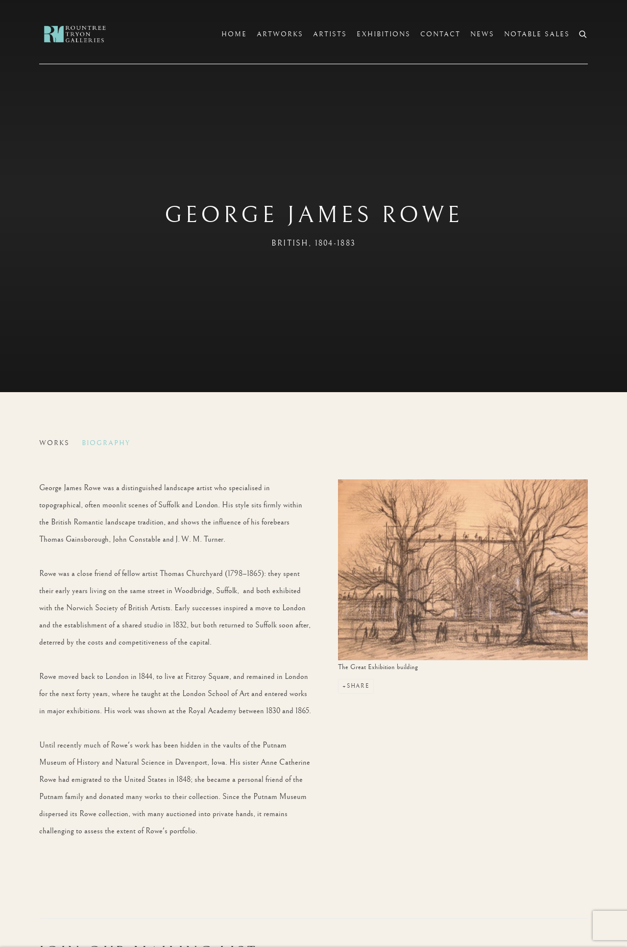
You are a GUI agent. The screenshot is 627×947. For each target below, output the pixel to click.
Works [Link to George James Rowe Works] (54, 443)
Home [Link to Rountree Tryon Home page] (234, 34)
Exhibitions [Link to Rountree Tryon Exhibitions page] (383, 34)
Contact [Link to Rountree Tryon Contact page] (440, 34)
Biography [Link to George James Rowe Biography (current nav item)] (106, 443)
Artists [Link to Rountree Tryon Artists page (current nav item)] (330, 34)
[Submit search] (583, 33)
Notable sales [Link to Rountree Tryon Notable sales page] (537, 34)
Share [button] (358, 686)
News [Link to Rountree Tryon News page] (482, 34)
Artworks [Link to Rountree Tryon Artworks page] (280, 34)
